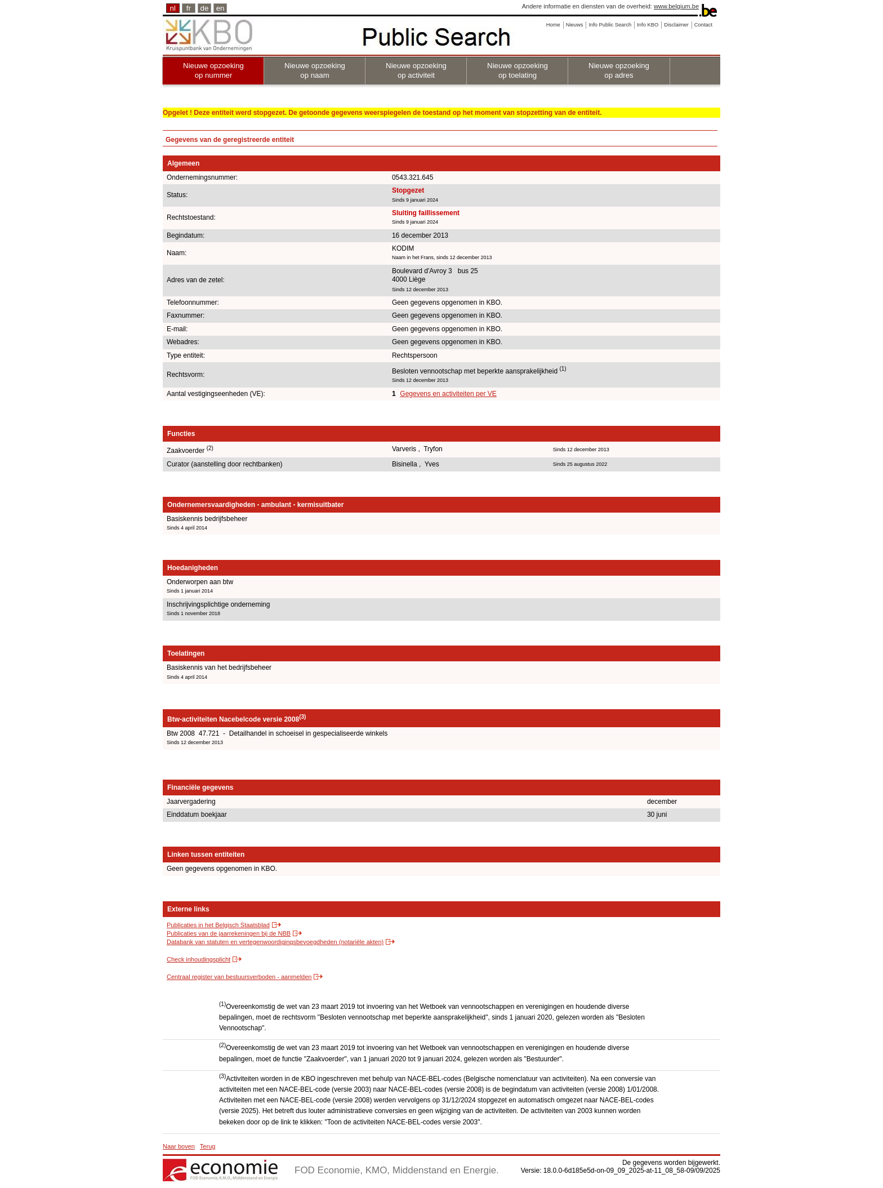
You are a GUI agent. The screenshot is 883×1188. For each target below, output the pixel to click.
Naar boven (179, 1146)
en (220, 8)
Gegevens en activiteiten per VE (448, 394)
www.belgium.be (676, 6)
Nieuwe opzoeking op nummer (213, 70)
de (204, 8)
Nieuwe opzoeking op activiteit (416, 70)
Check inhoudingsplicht (198, 959)
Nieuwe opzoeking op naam (314, 70)
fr (188, 8)
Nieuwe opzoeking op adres (618, 70)
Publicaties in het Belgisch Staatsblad (218, 925)
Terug (208, 1146)
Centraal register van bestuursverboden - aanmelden (239, 976)
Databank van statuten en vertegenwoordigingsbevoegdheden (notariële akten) (275, 941)
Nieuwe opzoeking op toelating (517, 70)
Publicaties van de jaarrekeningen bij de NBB (229, 933)
